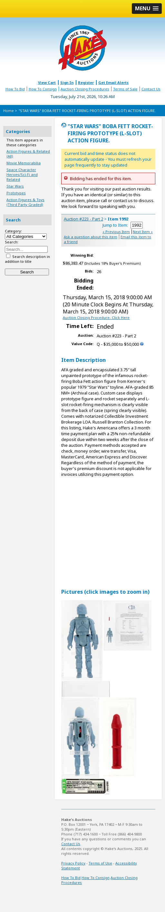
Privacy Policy (73, 863)
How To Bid (15, 89)
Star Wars (15, 186)
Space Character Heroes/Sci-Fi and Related (22, 174)
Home (8, 110)
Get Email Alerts (113, 82)
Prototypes (16, 192)
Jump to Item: (122, 225)
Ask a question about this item (90, 236)
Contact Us (150, 89)
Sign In (66, 82)
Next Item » (143, 231)
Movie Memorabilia (23, 162)
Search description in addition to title (27, 259)
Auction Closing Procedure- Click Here (96, 317)
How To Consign (43, 89)
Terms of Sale (125, 89)
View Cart (47, 82)
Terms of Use (100, 863)
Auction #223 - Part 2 (83, 219)
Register (86, 82)
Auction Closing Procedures (85, 89)
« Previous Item (116, 231)
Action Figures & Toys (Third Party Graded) (25, 202)
